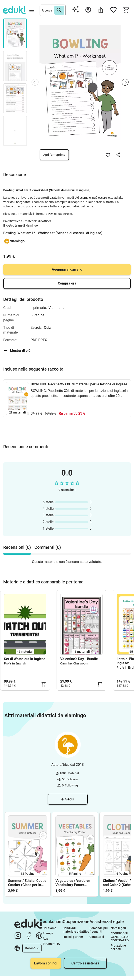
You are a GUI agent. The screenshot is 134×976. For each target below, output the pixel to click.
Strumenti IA (51, 944)
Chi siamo (49, 928)
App (45, 938)
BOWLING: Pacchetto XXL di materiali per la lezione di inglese (79, 384)
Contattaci (96, 937)
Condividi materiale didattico (76, 929)
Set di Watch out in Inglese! (25, 659)
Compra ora (67, 283)
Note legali (118, 928)
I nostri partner (73, 937)
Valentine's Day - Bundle (79, 659)
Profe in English (15, 663)
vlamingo (17, 241)
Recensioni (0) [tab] (17, 547)
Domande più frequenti (98, 929)
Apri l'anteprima (54, 154)
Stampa (48, 933)
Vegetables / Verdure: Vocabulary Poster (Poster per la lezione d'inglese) (72, 883)
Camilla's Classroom (74, 663)
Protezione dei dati (119, 947)
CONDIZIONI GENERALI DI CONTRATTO (120, 937)
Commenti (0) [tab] (47, 547)
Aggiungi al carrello (67, 269)
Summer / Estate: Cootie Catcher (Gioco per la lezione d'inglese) (27, 883)
